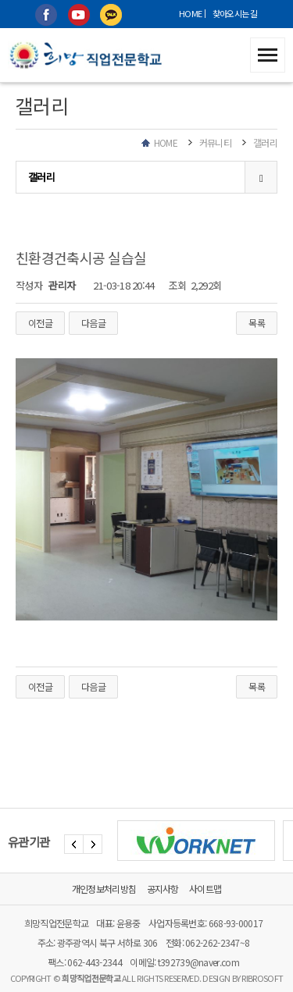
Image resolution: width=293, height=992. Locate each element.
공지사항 (163, 888)
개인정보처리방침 (104, 888)
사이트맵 (205, 888)
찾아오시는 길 (235, 13)
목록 (256, 322)
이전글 (40, 322)
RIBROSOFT (262, 978)
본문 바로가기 (0, 0)
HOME (190, 13)
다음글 (93, 322)
